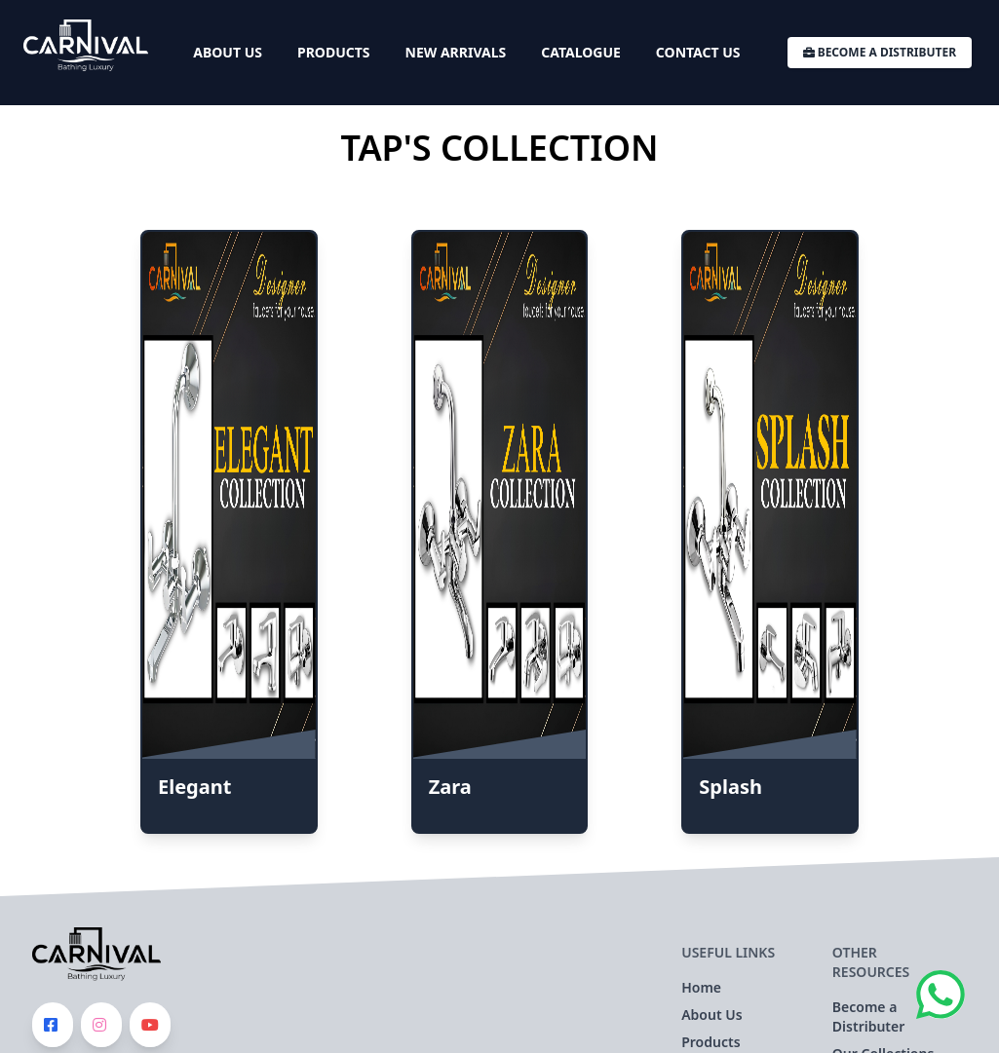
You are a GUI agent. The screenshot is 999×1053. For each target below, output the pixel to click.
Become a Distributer (879, 52)
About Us (227, 52)
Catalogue (581, 52)
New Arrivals (456, 52)
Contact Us (698, 52)
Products (333, 52)
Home (701, 987)
